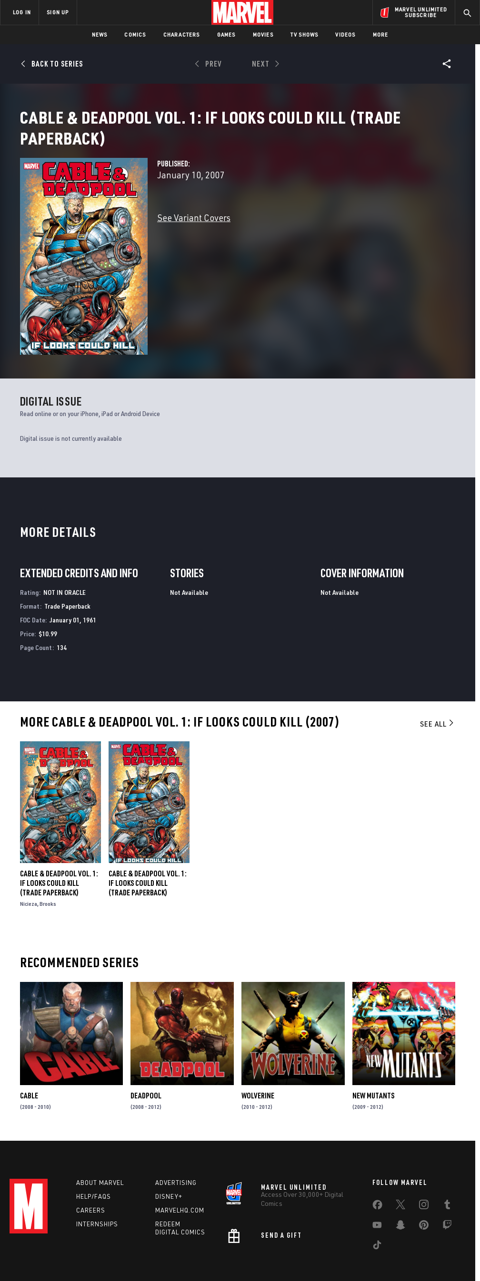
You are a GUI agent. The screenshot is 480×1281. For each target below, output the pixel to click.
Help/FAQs (93, 1150)
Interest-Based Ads (428, 1246)
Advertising (176, 1136)
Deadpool (145, 1044)
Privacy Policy (83, 1246)
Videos (345, 34)
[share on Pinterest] (424, 1180)
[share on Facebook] (377, 1160)
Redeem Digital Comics (180, 1181)
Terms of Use (39, 1246)
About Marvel (100, 1136)
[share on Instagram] (424, 1160)
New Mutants (373, 1044)
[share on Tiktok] (377, 1200)
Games (226, 34)
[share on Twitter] (400, 1160)
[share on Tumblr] (447, 1160)
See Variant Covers (193, 228)
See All (437, 672)
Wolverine (257, 1044)
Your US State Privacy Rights (146, 1246)
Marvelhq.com (179, 1163)
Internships (97, 1177)
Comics (135, 34)
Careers (90, 1163)
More (381, 34)
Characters (181, 34)
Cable (29, 1044)
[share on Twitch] (447, 1180)
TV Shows (304, 34)
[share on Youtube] (377, 1180)
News (100, 34)
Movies (263, 34)
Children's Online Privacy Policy (294, 1246)
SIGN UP (58, 12)
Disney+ (168, 1150)
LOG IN (22, 12)
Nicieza (28, 852)
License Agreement (368, 1246)
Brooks (48, 852)
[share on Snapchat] (400, 1180)
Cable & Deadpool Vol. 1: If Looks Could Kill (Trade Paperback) (59, 831)
